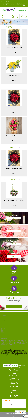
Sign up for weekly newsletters (14, 306)
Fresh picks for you (14, 300)
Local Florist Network (20, 415)
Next (26, 43)
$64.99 (14, 141)
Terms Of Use (6, 415)
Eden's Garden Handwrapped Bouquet (14, 135)
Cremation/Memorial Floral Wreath (14, 200)
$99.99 (14, 80)
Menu (3, 17)
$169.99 (14, 52)
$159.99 (14, 205)
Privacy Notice (12, 415)
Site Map (13, 416)
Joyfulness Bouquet (14, 75)
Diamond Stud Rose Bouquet (14, 47)
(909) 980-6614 (6, 1)
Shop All (17, 27)
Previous (2, 43)
